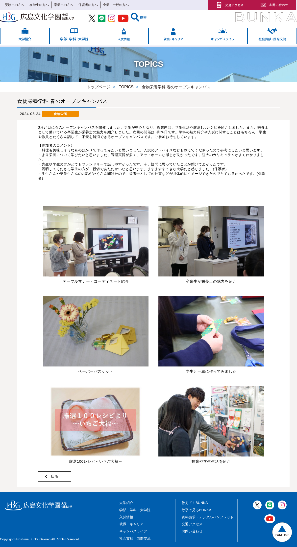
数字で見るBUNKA (196, 510)
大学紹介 (126, 503)
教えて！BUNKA (195, 503)
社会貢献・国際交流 (134, 538)
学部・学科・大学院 (134, 510)
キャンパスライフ (133, 531)
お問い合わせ (192, 531)
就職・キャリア (131, 524)
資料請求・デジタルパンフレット (208, 517)
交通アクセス (192, 524)
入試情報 (126, 517)
